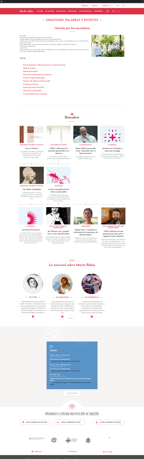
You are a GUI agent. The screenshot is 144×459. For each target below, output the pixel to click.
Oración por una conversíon (33, 87)
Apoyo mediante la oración (69, 418)
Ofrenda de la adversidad (32, 91)
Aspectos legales (40, 453)
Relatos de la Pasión (30, 71)
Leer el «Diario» (31, 148)
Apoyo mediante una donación (34, 418)
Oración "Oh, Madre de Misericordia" (36, 81)
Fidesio (114, 453)
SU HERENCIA (108, 297)
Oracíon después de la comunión (35, 94)
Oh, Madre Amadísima (32, 189)
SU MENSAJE (72, 297)
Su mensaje (49, 11)
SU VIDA (36, 297)
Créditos (28, 453)
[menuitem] (1, 1)
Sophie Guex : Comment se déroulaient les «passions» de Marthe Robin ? (86, 232)
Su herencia (60, 11)
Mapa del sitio (55, 453)
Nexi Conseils (120, 453)
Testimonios (72, 11)
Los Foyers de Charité (31, 230)
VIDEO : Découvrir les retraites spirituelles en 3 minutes (58, 150)
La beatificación (85, 11)
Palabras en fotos (29, 68)
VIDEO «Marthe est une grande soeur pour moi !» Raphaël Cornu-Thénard (113, 233)
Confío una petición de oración (108, 418)
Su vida (40, 11)
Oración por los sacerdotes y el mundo (37, 75)
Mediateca (85, 6)
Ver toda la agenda (72, 388)
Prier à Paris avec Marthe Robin (60, 355)
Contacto (94, 6)
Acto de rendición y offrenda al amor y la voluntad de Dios (44, 65)
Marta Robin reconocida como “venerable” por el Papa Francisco (85, 150)
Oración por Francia (30, 84)
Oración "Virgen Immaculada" (34, 78)
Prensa (77, 453)
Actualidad (98, 11)
